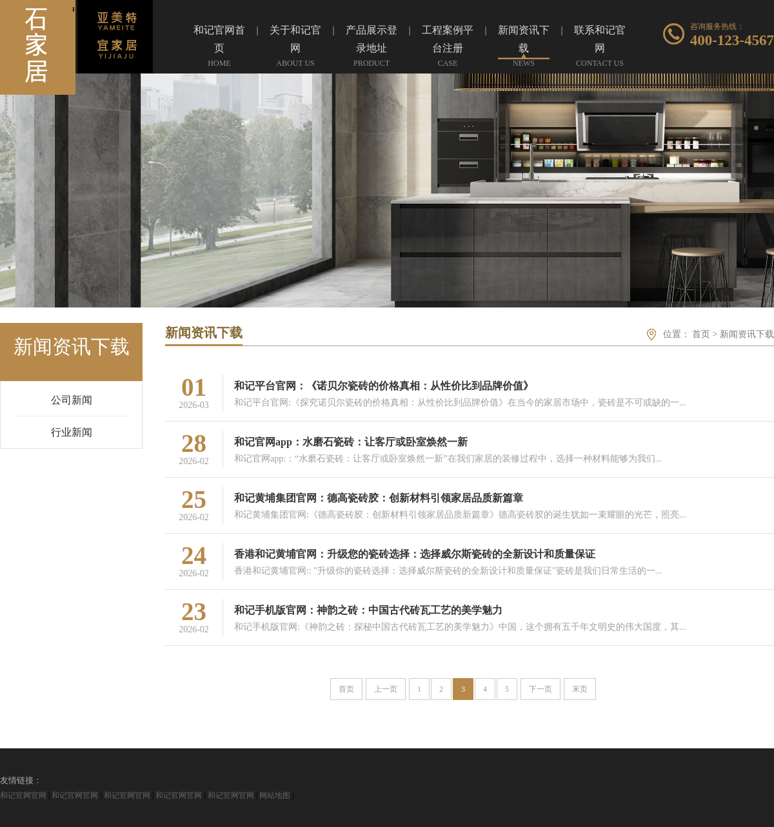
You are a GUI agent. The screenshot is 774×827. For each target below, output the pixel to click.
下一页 (540, 689)
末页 (580, 689)
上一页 (385, 689)
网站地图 (274, 795)
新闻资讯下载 (747, 334)
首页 (701, 334)
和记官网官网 (23, 795)
